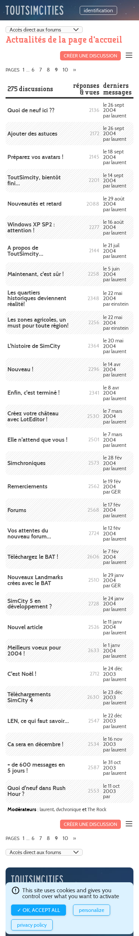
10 (65, 69)
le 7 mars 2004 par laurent (114, 416)
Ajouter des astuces (32, 133)
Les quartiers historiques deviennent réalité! (36, 298)
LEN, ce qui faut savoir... (38, 720)
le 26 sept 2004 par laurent (114, 110)
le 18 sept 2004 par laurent (114, 157)
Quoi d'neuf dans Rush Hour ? (36, 790)
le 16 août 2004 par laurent (114, 227)
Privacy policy (32, 925)
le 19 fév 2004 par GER (112, 486)
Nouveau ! (20, 369)
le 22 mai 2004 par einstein (116, 298)
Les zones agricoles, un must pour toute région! (38, 322)
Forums (16, 510)
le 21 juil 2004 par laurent (114, 250)
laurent (47, 809)
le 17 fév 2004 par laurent (114, 510)
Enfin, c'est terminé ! (33, 392)
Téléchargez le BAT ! (32, 556)
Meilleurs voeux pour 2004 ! (34, 650)
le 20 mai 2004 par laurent (114, 346)
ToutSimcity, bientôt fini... (34, 180)
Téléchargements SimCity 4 (29, 697)
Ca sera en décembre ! (35, 744)
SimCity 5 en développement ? (29, 603)
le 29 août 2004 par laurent (114, 204)
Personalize (91, 910)
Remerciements (27, 486)
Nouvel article (25, 627)
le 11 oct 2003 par (111, 791)
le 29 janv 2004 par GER (113, 580)
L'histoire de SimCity (33, 345)
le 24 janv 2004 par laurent (114, 604)
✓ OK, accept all (38, 910)
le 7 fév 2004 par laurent (114, 556)
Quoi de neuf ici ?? (30, 110)
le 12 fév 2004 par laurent (114, 533)
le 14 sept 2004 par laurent (114, 180)
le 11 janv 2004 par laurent (114, 627)
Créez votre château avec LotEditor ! (33, 416)
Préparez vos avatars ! (35, 156)
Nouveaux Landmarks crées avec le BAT (35, 580)
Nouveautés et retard (34, 203)
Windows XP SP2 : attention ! (31, 227)
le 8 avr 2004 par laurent (114, 393)
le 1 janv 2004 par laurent (114, 650)
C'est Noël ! (21, 673)
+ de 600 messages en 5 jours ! (36, 767)
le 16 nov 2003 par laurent (114, 744)
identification (98, 10)
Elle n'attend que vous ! (37, 439)
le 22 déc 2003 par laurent (114, 721)
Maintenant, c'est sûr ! (35, 274)
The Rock (96, 809)
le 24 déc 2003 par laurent (114, 674)
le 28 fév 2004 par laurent (114, 463)
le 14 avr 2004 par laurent (114, 369)
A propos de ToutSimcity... (25, 250)
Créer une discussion (90, 56)
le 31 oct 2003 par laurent (114, 767)
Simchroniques (26, 463)
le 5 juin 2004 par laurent (114, 274)
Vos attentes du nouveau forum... (29, 533)
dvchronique (68, 809)
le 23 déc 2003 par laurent (114, 697)
